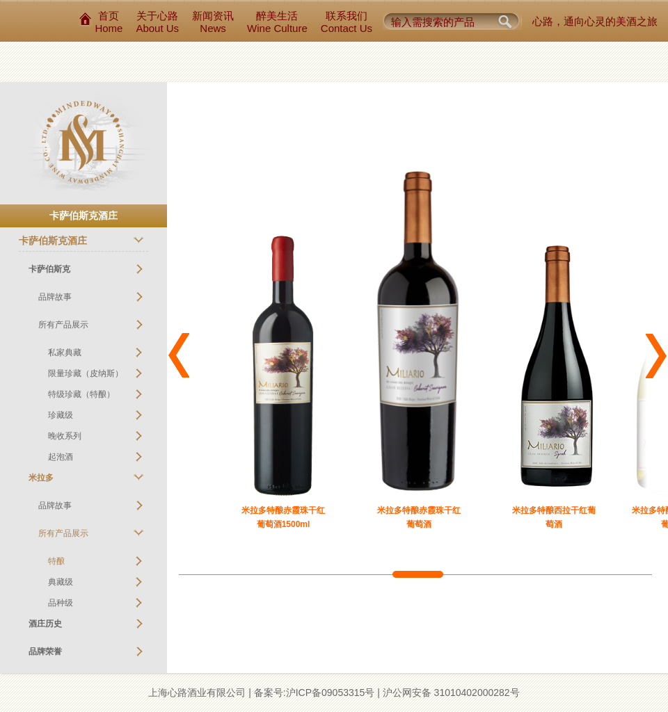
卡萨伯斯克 (49, 269)
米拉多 (41, 478)
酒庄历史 (45, 624)
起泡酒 (60, 457)
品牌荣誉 (45, 651)
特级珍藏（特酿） (81, 394)
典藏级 (60, 582)
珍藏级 (60, 415)
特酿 (56, 561)
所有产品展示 (63, 325)
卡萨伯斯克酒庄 (53, 240)
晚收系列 (64, 436)
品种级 (60, 603)
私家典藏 (64, 352)
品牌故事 (55, 297)
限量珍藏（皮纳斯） (85, 373)
